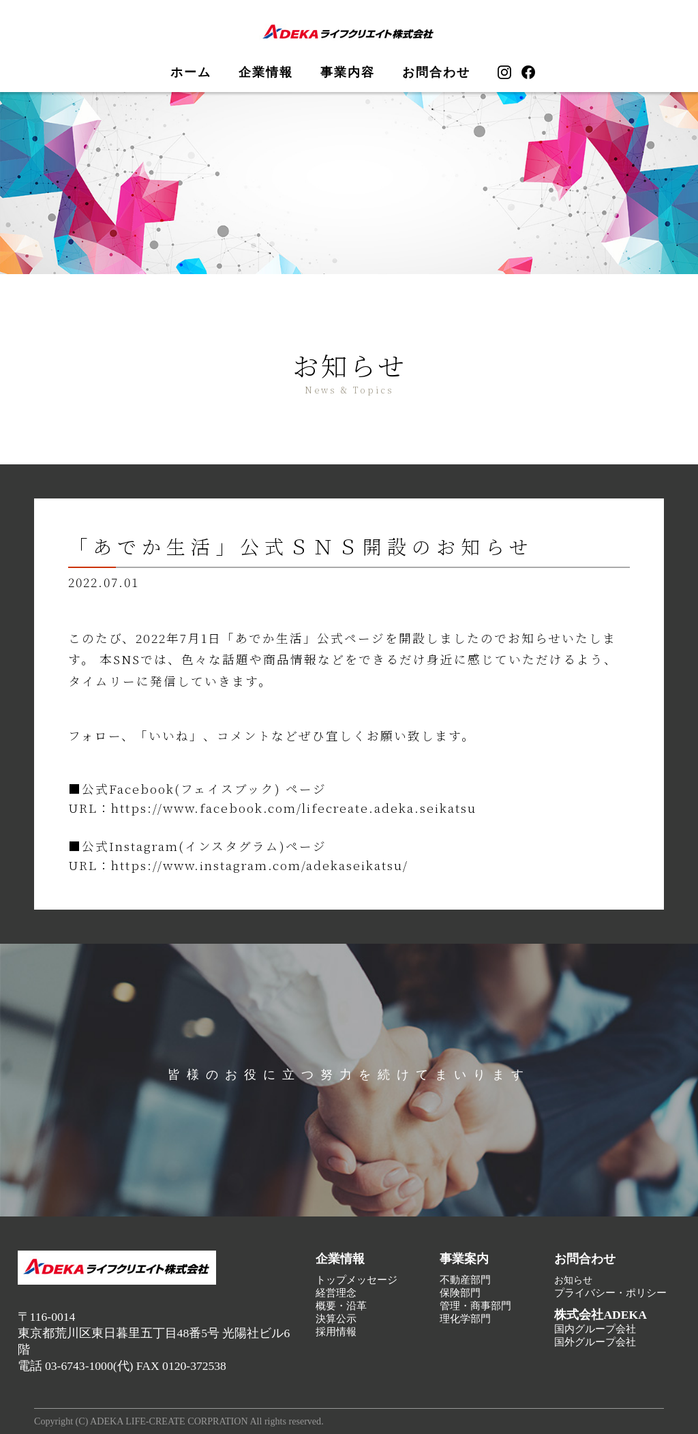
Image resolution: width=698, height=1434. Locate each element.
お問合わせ (436, 72)
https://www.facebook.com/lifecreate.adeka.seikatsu (293, 807)
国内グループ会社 (595, 1329)
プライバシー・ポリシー (610, 1292)
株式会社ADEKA (600, 1314)
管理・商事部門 (475, 1305)
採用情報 (336, 1331)
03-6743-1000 (79, 1366)
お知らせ (573, 1279)
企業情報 (266, 72)
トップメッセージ (356, 1279)
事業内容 (347, 72)
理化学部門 (465, 1318)
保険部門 (460, 1292)
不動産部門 (465, 1279)
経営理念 (336, 1292)
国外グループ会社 (595, 1341)
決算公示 (336, 1318)
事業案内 (464, 1259)
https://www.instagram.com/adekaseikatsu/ (259, 864)
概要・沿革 (341, 1305)
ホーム (190, 72)
